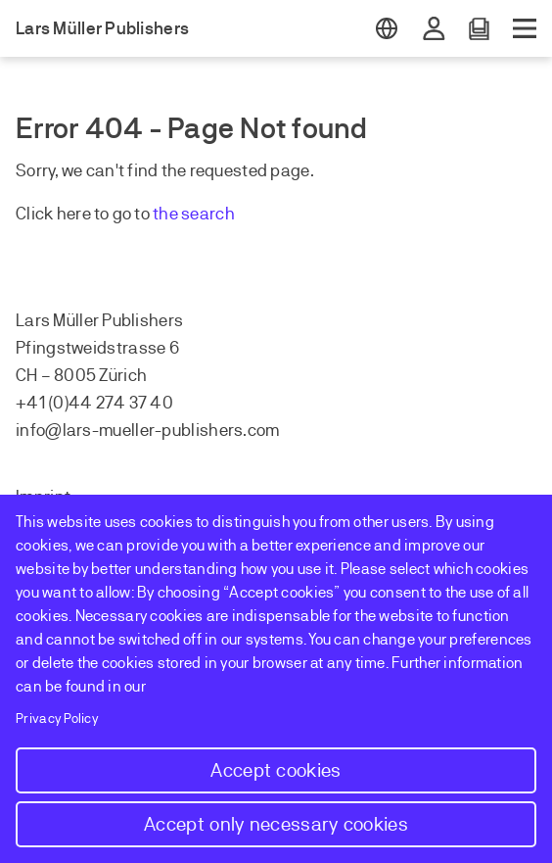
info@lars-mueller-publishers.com (148, 430)
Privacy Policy (57, 718)
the (167, 213)
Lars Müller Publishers (102, 28)
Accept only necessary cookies (276, 824)
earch (212, 213)
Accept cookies (275, 770)
